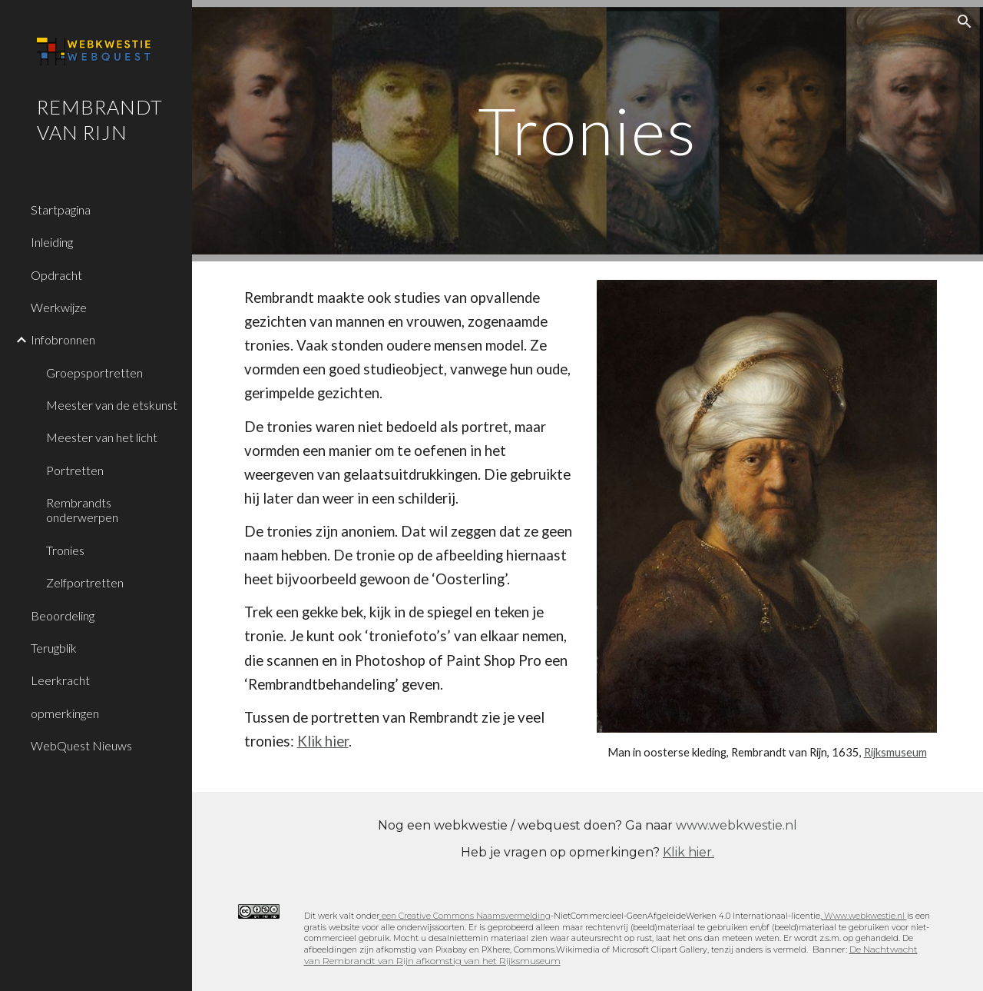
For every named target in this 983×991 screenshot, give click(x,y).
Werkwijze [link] (59, 307)
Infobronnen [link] (63, 339)
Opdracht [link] (56, 275)
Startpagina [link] (61, 209)
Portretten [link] (75, 470)
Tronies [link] (65, 550)
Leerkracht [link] (60, 680)
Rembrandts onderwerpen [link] (82, 509)
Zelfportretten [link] (85, 582)
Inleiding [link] (52, 241)
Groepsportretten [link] (94, 372)
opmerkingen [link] (65, 713)
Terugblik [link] (54, 647)
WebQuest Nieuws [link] (81, 745)
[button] (964, 21)
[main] (588, 130)
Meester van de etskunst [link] (111, 404)
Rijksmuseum (895, 752)
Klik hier (323, 741)
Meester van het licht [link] (101, 437)
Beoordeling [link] (62, 615)
